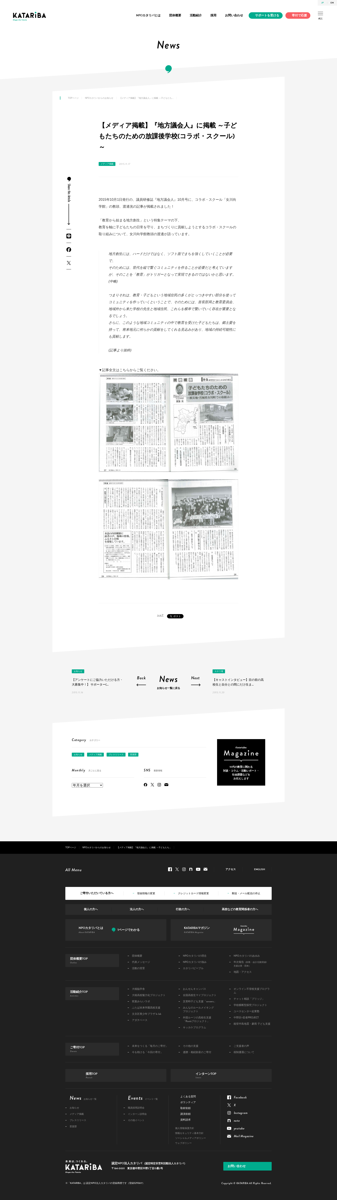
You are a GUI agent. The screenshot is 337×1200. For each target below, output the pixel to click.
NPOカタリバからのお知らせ (99, 98)
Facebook (68, 249)
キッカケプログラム (194, 1027)
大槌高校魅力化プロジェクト (148, 995)
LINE (68, 236)
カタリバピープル (193, 968)
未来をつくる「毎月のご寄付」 (150, 1046)
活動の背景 (138, 968)
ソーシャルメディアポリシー (190, 1138)
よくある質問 (188, 1096)
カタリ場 (218, 671)
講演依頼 (185, 1114)
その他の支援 (190, 1046)
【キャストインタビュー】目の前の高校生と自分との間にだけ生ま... (238, 682)
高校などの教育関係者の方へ (240, 909)
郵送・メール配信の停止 (246, 893)
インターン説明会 (137, 1114)
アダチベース (139, 1020)
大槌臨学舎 (138, 989)
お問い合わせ (234, 15)
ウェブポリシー (183, 1143)
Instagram (159, 784)
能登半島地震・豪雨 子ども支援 (252, 1024)
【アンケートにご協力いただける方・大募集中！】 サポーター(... (97, 682)
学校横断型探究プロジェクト (250, 1005)
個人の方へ (91, 909)
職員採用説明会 (136, 1108)
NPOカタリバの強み (195, 962)
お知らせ (78, 671)
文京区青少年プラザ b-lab (146, 1014)
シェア (160, 615)
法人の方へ (137, 909)
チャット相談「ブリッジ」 (249, 999)
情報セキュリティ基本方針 (189, 1133)
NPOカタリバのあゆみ (247, 956)
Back (141, 678)
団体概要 (175, 15)
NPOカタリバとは (148, 15)
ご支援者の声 (241, 1046)
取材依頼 (185, 1108)
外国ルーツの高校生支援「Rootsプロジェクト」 (197, 1019)
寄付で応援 (299, 15)
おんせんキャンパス (194, 989)
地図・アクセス (243, 972)
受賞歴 (133, 754)
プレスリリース (116, 754)
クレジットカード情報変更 (193, 893)
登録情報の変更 (146, 893)
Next (195, 678)
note (191, 869)
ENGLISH (259, 869)
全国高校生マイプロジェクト (199, 995)
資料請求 (185, 1119)
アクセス (230, 869)
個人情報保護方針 (184, 1128)
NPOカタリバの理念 (195, 956)
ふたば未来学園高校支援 (146, 1008)
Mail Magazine (166, 784)
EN (332, 2)
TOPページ (73, 98)
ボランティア (188, 1102)
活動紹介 (196, 15)
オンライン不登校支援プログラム (252, 991)
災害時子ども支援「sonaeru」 (199, 1001)
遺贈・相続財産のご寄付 (197, 1052)
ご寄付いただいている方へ (96, 893)
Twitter (68, 263)
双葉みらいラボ (141, 1001)
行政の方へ (183, 909)
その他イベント (136, 1120)
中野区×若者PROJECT (246, 1017)
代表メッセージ (141, 962)
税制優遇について (244, 1052)
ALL (320, 16)
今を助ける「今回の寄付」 (147, 1052)
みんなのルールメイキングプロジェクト (198, 1009)
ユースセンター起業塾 (246, 1011)
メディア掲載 (107, 164)
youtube (198, 869)
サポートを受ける (267, 15)
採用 (213, 15)
